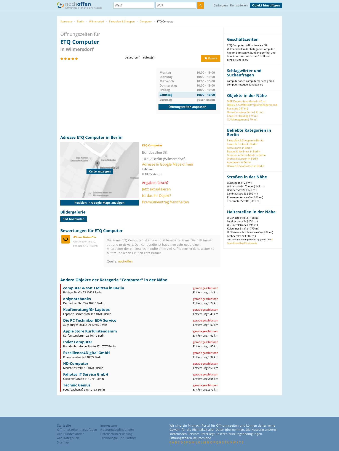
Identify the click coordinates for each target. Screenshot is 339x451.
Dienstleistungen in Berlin (242, 158)
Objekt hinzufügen (266, 5)
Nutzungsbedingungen (117, 429)
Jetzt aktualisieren (156, 189)
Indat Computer (77, 341)
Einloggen (221, 5)
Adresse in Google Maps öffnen (167, 164)
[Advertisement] (108, 98)
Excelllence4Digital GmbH (86, 352)
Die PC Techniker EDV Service (89, 320)
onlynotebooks (77, 298)
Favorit (210, 58)
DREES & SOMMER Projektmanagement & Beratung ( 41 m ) (252, 106)
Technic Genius (76, 385)
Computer (146, 21)
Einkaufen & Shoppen (122, 21)
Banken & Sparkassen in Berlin (245, 166)
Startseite (66, 21)
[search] (200, 5)
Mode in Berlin (257, 155)
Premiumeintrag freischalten (165, 202)
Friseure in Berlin (237, 155)
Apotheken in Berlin (239, 162)
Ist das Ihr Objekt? (156, 195)
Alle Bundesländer (70, 434)
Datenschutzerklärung (116, 434)
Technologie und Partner (118, 438)
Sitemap (63, 442)
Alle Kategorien (68, 438)
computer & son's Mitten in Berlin (93, 287)
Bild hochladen (73, 219)
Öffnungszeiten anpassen (187, 107)
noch (81, 5)
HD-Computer (75, 363)
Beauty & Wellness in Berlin (243, 151)
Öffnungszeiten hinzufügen (77, 429)
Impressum (108, 425)
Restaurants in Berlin (239, 148)
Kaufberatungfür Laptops (86, 309)
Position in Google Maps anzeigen (99, 203)
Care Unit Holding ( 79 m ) (242, 116)
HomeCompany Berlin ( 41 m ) (245, 112)
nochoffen (125, 261)
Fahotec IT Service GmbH (85, 374)
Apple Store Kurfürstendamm (90, 331)
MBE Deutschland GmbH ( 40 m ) (247, 101)
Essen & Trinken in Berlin (242, 144)
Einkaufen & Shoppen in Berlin (245, 140)
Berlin (80, 21)
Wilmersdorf (96, 21)
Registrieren (239, 5)
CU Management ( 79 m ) (242, 119)
